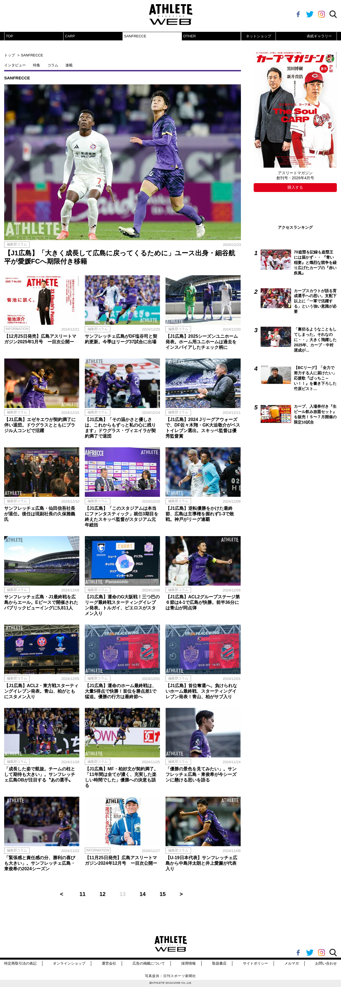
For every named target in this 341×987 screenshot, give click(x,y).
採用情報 (188, 963)
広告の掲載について (149, 963)
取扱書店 (219, 963)
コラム (52, 65)
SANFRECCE (135, 36)
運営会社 (109, 963)
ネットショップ (258, 36)
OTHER (189, 36)
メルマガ (291, 963)
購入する (295, 187)
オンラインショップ (69, 963)
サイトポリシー (255, 963)
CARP (70, 36)
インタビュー (15, 65)
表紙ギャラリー (319, 36)
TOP (9, 36)
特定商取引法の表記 (20, 963)
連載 (69, 65)
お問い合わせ (326, 963)
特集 (36, 65)
